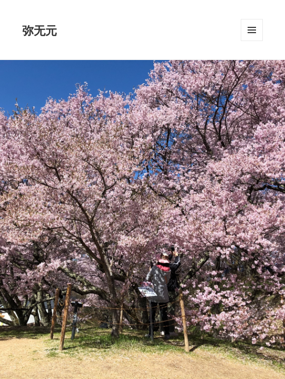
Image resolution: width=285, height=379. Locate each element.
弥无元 (39, 30)
